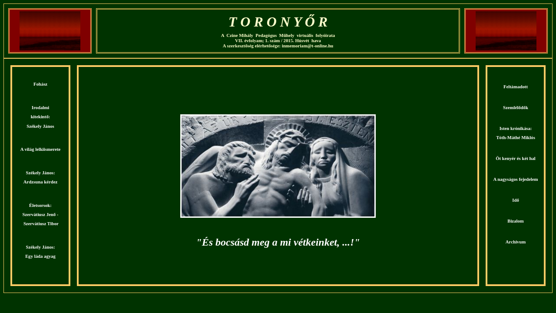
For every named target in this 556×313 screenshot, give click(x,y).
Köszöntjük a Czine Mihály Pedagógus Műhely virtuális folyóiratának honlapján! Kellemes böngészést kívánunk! (278, 175)
